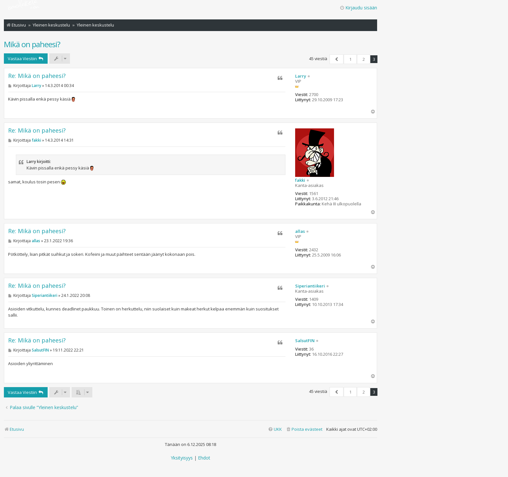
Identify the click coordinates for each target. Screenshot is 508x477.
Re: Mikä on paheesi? (37, 76)
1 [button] (350, 59)
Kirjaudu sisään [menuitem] (358, 8)
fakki (300, 180)
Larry (300, 76)
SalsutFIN (305, 340)
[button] (336, 59)
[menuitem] (304, 429)
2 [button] (364, 59)
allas (300, 231)
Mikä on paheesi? (32, 44)
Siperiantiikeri (310, 286)
